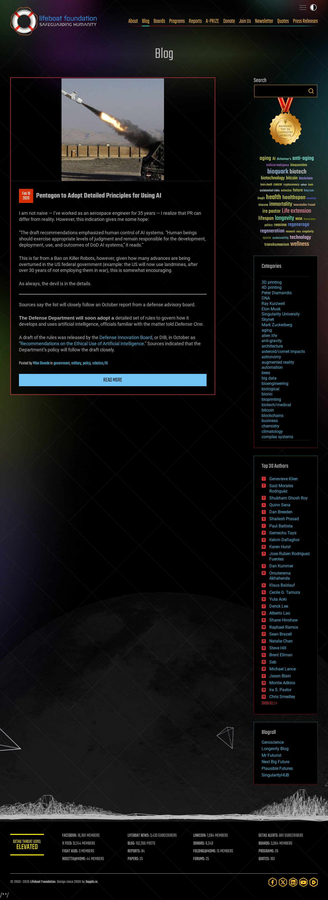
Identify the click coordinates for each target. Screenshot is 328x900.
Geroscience (273, 742)
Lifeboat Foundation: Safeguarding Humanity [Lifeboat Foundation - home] (53, 21)
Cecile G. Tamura (284, 592)
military (76, 363)
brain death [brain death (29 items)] (266, 185)
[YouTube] (303, 882)
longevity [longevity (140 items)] (284, 218)
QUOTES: (264, 859)
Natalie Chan (281, 641)
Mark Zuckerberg (277, 324)
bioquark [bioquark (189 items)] (277, 172)
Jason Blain (280, 675)
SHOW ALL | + (269, 703)
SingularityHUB (275, 775)
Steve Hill (277, 648)
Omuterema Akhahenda (280, 576)
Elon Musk (271, 308)
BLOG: (133, 843)
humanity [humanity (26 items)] (311, 198)
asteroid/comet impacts (283, 351)
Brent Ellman (280, 654)
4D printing (272, 287)
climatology (272, 431)
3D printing (272, 282)
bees (266, 372)
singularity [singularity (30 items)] (308, 231)
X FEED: (69, 843)
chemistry (270, 426)
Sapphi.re (91, 882)
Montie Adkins (282, 682)
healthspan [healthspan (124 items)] (293, 198)
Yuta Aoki (278, 599)
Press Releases (305, 21)
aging (267, 330)
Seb (272, 662)
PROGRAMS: (267, 851)
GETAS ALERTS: (269, 835)
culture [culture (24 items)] (304, 184)
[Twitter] (283, 882)
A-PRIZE (212, 21)
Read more (112, 380)
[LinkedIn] (293, 882)
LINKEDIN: (200, 835)
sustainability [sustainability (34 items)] (280, 238)
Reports (195, 21)
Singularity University (281, 314)
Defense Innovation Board (125, 337)
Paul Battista (281, 526)
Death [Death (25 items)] (310, 184)
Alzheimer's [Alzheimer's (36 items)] (284, 159)
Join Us (245, 21)
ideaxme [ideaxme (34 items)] (263, 205)
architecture (272, 346)
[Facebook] (273, 882)
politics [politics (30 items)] (268, 225)
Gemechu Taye (282, 532)
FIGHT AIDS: (72, 851)
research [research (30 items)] (290, 231)
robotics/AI (100, 363)
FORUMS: (200, 859)
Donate (229, 21)
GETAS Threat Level (28, 845)
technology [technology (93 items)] (300, 238)
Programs (177, 21)
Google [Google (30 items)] (261, 198)
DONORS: (200, 843)
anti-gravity (272, 340)
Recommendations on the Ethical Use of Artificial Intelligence (82, 343)
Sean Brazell (280, 634)
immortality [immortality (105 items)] (280, 204)
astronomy (271, 356)
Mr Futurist (271, 755)
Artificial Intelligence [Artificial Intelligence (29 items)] (277, 165)
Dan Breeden (280, 511)
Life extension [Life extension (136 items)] (296, 211)
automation (272, 367)
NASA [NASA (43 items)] (298, 219)
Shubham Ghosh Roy (288, 498)
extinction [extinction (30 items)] (286, 190)
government (62, 363)
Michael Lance (282, 669)
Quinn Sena (279, 505)
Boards (159, 21)
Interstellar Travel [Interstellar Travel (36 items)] (304, 205)
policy (87, 363)
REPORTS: (135, 851)
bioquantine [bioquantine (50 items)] (298, 165)
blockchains (272, 415)
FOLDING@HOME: (205, 851)
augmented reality (278, 362)
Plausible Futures (277, 768)
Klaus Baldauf (282, 585)
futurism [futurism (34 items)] (309, 191)
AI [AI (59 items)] (273, 159)
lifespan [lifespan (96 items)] (266, 218)
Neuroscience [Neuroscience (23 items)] (309, 219)
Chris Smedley (282, 696)
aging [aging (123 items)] (265, 158)
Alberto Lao (279, 613)
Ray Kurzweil (273, 303)
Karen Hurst (280, 546)
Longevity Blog (275, 748)
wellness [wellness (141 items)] (299, 244)
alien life (269, 335)
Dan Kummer (281, 566)
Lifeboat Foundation (42, 882)
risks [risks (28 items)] (298, 231)
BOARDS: (265, 843)
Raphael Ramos (283, 627)
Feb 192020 (26, 196)
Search (311, 91)
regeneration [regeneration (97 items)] (272, 231)
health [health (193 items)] (273, 197)
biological (270, 388)
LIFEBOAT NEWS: (140, 835)
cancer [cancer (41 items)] (277, 185)
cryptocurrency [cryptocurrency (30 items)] (291, 185)
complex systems (277, 436)
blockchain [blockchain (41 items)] (306, 179)
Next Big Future (275, 761)
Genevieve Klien (283, 478)
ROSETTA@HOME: (76, 859)
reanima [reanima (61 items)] (280, 224)
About (133, 21)
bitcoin (268, 410)
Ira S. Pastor (280, 689)
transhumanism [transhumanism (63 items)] (276, 244)
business (270, 420)
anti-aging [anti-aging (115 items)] (303, 158)
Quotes (283, 21)
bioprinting (271, 399)
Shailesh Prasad (284, 518)
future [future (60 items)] (298, 190)
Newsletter (264, 21)
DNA (266, 298)
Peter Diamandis (277, 292)
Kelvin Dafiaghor (284, 539)
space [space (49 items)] (267, 238)
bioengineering (275, 383)
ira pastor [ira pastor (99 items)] (271, 211)
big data (269, 378)
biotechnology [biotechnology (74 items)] (273, 178)
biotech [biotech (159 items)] (298, 171)
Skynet (268, 319)
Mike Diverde (41, 363)
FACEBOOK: (72, 835)
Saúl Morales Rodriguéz (281, 488)
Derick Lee (278, 606)
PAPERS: (135, 859)
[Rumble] (314, 882)
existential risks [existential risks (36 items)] (270, 191)
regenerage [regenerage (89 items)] (298, 225)
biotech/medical (276, 404)
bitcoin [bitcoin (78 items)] (292, 178)
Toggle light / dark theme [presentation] (313, 7)
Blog (145, 21)
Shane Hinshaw (283, 620)
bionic (267, 394)
